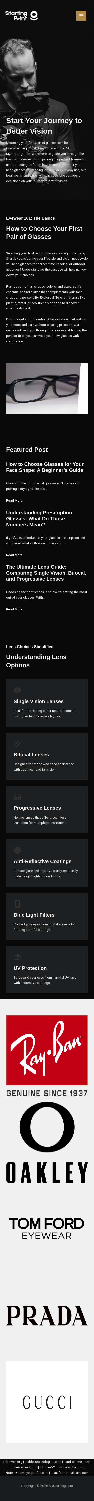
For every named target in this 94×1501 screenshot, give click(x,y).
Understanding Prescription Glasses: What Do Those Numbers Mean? (39, 518)
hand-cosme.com (76, 1462)
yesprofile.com (37, 1473)
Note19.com (15, 1473)
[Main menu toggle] (81, 16)
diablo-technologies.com (43, 1462)
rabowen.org (12, 1462)
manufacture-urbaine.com (70, 1473)
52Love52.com (51, 1467)
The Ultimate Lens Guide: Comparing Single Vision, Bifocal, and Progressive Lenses (46, 573)
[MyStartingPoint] (22, 15)
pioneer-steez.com (23, 1467)
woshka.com (73, 1467)
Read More (14, 500)
